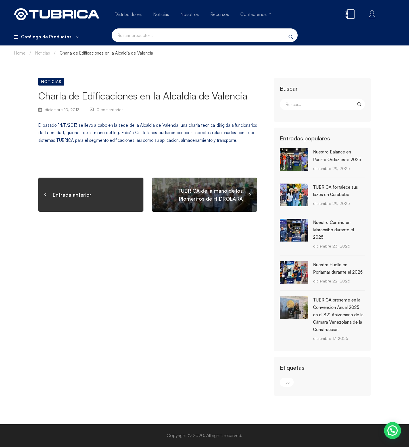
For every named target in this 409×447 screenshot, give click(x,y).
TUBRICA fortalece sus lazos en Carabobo (335, 190)
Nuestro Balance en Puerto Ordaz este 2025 (337, 155)
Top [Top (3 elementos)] (286, 382)
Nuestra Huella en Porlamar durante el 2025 (338, 268)
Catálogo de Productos (46, 36)
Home (20, 53)
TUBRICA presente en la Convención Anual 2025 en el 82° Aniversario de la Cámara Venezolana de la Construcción (338, 314)
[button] (392, 430)
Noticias (42, 53)
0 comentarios (107, 109)
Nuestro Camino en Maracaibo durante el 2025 (333, 230)
